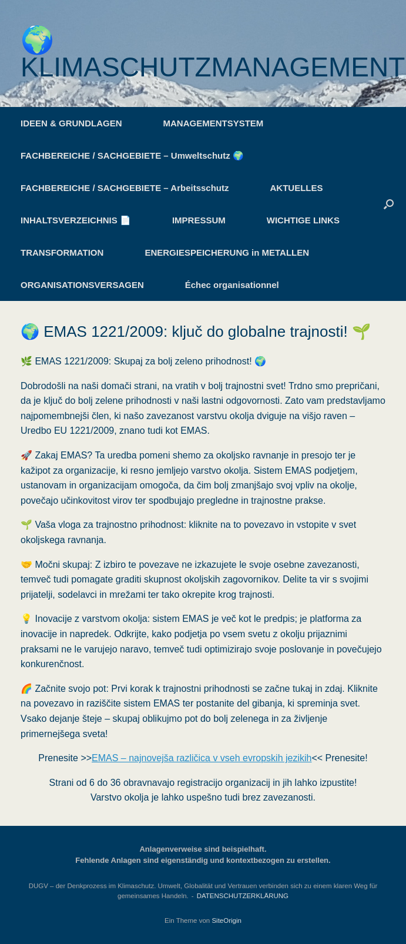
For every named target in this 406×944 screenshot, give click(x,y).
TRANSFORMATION (62, 252)
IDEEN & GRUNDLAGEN (71, 123)
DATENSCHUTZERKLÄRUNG (242, 895)
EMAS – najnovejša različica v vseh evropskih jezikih (201, 758)
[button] (388, 204)
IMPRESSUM (199, 220)
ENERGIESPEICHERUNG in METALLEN (227, 252)
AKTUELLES (296, 188)
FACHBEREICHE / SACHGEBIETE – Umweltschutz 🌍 (132, 155)
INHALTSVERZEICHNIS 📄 (76, 220)
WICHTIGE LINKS (303, 220)
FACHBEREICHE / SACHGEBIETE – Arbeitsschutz (125, 188)
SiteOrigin (226, 920)
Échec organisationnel (232, 285)
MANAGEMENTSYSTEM (213, 123)
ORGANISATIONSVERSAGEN (82, 285)
